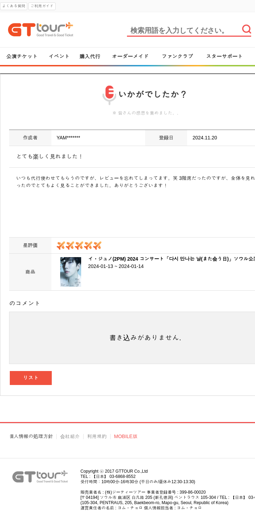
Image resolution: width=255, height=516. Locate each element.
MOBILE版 (125, 436)
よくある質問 (13, 6)
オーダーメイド (130, 56)
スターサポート (224, 56)
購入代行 (89, 56)
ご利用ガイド (42, 6)
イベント (59, 56)
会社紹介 (70, 436)
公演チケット (22, 56)
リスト (31, 378)
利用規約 (97, 436)
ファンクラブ (177, 56)
